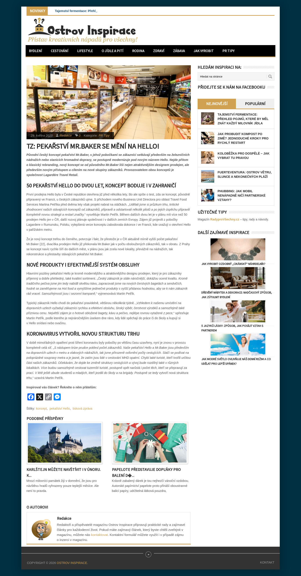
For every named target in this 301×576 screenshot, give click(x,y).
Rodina (138, 51)
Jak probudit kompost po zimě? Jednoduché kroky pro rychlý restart (243, 138)
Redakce (66, 135)
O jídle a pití (112, 51)
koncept (41, 408)
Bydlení (35, 51)
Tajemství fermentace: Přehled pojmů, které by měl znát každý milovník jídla (243, 119)
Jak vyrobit (204, 51)
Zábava (179, 51)
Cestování (59, 51)
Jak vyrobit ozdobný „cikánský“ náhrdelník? (233, 264)
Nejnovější (216, 103)
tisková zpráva (82, 408)
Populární (255, 103)
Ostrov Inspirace (72, 563)
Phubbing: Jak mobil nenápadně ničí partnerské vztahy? (242, 195)
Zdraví (158, 51)
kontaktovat (99, 535)
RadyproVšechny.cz (224, 219)
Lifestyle (85, 51)
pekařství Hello (60, 408)
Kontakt (267, 562)
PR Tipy (228, 51)
